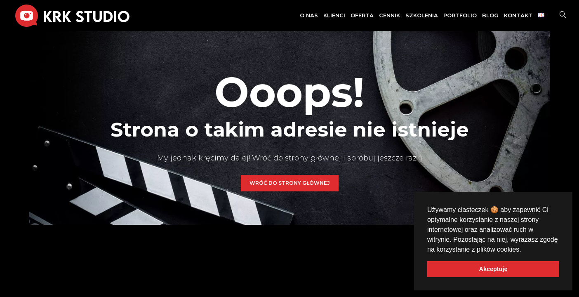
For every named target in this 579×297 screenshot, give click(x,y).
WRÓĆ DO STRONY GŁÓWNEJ (289, 183)
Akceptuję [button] (493, 269)
